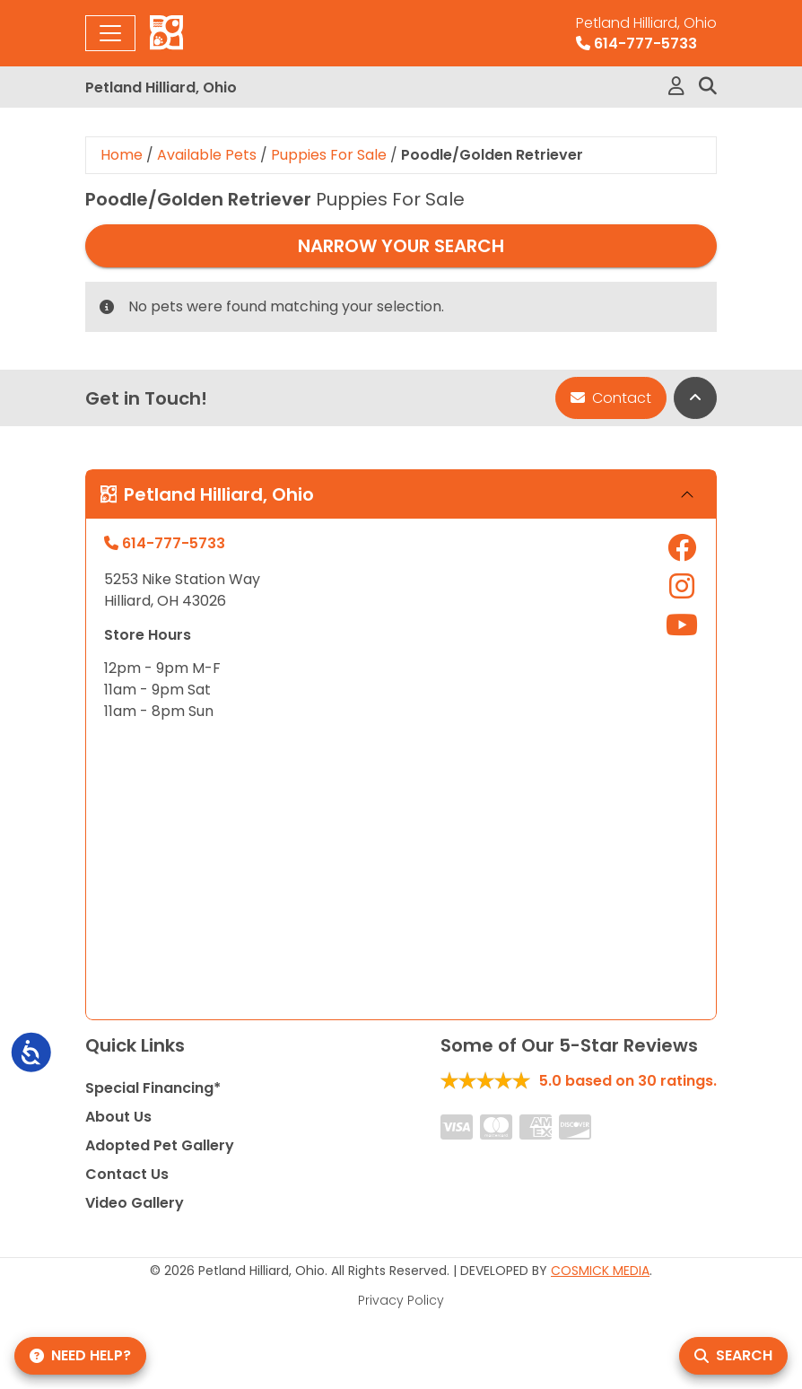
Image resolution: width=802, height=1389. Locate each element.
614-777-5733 (646, 33)
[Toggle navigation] (110, 33)
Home (121, 154)
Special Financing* (153, 1088)
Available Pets (207, 154)
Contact (611, 398)
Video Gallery (134, 1202)
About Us (118, 1116)
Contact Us (127, 1174)
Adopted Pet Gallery (159, 1145)
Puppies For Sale (329, 154)
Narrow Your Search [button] (401, 245)
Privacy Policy (401, 1300)
